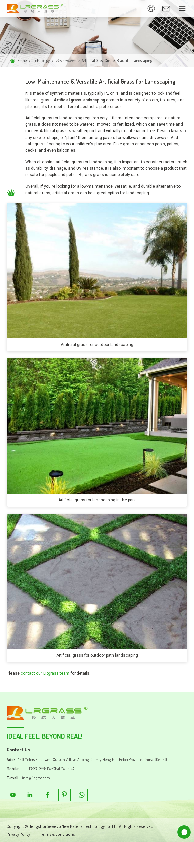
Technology (41, 60)
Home (22, 60)
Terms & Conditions (57, 834)
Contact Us (18, 749)
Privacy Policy (18, 834)
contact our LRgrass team (45, 673)
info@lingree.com (36, 777)
